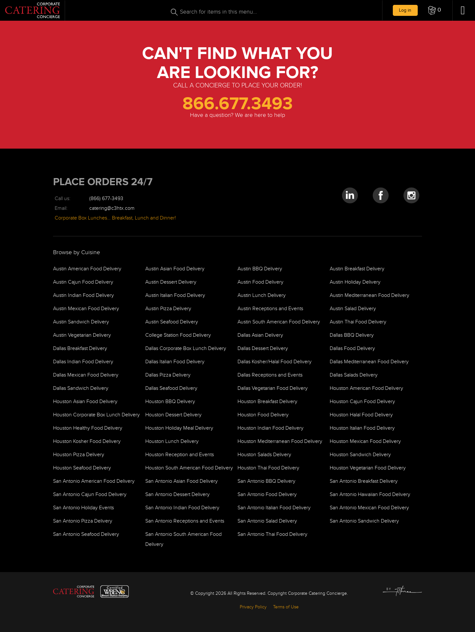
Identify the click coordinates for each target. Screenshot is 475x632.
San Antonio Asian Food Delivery (181, 481)
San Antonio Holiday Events (83, 508)
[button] (434, 10)
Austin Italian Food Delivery (175, 295)
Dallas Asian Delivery (260, 335)
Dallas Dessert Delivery (262, 348)
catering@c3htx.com (112, 208)
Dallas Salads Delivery (354, 375)
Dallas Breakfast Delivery (80, 348)
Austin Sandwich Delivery (81, 322)
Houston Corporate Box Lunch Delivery (96, 415)
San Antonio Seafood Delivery (86, 534)
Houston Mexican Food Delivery (365, 441)
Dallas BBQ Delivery (352, 335)
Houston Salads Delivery (264, 455)
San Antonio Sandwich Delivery (364, 521)
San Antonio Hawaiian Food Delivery (370, 494)
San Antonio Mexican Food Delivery (369, 508)
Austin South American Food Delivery (278, 322)
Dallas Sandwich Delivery (80, 388)
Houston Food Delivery (263, 415)
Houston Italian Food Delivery (362, 428)
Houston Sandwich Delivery (360, 455)
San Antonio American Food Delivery (94, 481)
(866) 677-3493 (106, 199)
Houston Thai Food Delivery (268, 468)
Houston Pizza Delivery (78, 455)
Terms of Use (286, 607)
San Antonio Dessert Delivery (177, 494)
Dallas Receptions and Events (270, 375)
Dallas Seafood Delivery (171, 388)
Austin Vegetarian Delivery (82, 335)
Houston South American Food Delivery (189, 468)
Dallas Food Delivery (352, 348)
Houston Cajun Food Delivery (362, 402)
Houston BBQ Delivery (170, 402)
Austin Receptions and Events (270, 309)
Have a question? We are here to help (237, 115)
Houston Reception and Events (179, 455)
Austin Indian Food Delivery (83, 295)
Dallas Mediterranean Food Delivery (369, 362)
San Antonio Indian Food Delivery (182, 508)
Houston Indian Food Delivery (270, 428)
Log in (405, 10)
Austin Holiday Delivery (355, 282)
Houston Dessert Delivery (173, 415)
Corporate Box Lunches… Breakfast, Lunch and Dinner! (115, 218)
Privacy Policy (253, 607)
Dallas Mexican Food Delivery (85, 375)
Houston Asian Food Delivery (85, 402)
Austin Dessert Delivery (170, 282)
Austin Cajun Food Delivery (83, 282)
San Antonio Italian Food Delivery (274, 508)
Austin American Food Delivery (87, 269)
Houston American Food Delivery (366, 388)
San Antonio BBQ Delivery (266, 481)
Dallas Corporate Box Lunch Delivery (185, 348)
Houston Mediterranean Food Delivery (279, 441)
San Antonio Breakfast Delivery (364, 481)
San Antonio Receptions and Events (184, 521)
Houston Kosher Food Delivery (87, 441)
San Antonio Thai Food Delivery (272, 534)
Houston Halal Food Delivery (361, 415)
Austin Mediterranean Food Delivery (369, 295)
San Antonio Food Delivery (267, 494)
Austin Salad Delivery (353, 309)
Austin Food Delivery (260, 282)
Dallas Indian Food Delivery (83, 362)
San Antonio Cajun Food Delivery (90, 494)
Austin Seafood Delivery (171, 322)
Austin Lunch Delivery (261, 295)
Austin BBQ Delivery (259, 269)
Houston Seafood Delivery (82, 468)
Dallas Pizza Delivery (168, 375)
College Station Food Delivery (178, 335)
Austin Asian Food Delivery (174, 269)
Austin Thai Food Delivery (358, 322)
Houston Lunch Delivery (172, 441)
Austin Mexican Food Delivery (86, 309)
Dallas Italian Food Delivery (174, 362)
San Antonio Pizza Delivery (82, 521)
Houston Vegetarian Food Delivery (368, 468)
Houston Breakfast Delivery (267, 402)
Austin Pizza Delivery (168, 309)
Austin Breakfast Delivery (357, 269)
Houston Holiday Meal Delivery (179, 428)
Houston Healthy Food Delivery (87, 428)
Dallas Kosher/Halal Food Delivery (274, 362)
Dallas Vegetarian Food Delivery (272, 388)
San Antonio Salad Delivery (267, 521)
